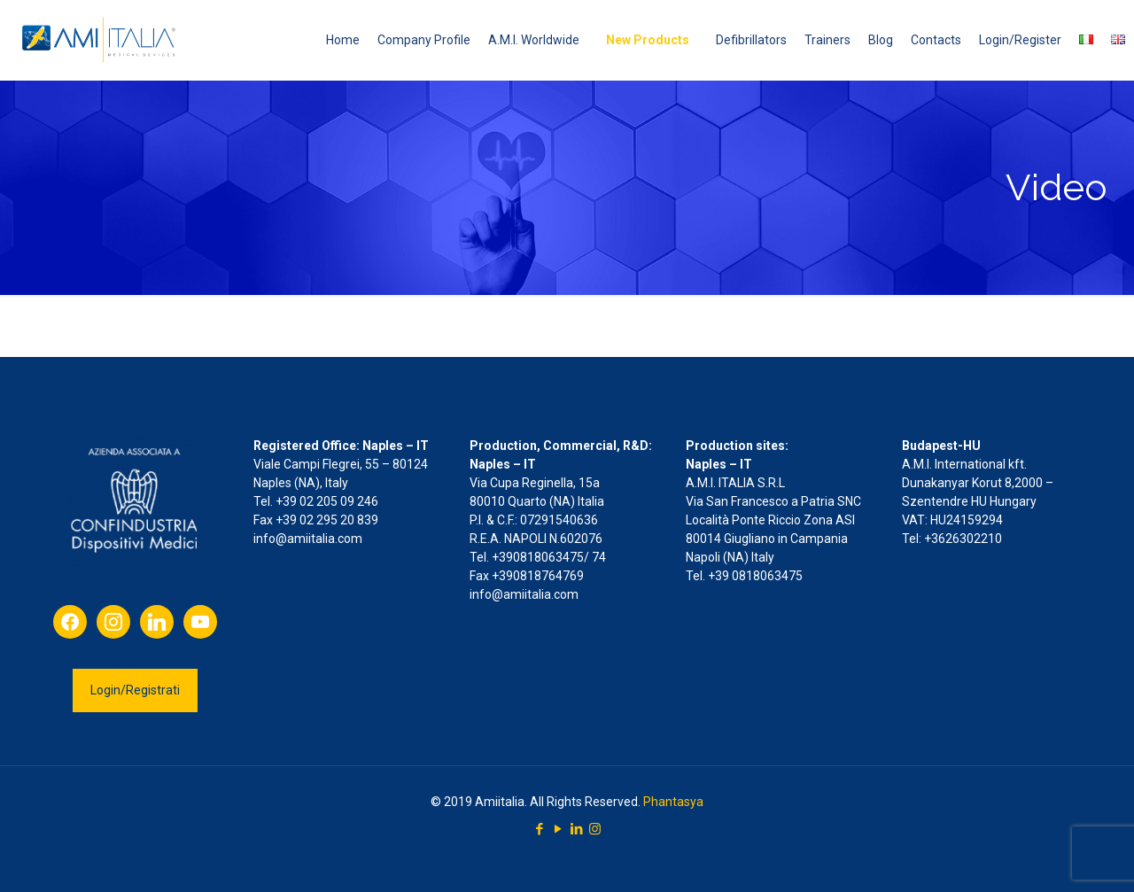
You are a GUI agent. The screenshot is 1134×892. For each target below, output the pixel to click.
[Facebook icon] (539, 829)
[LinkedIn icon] (576, 829)
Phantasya (673, 802)
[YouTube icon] (557, 829)
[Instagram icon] (595, 829)
